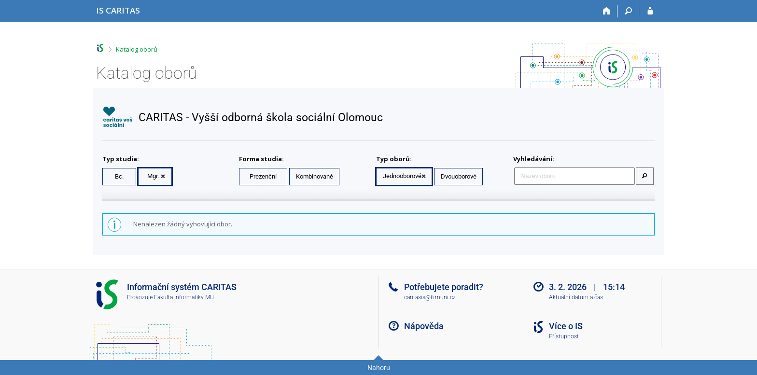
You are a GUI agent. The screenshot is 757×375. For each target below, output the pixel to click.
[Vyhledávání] (628, 11)
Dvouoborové (459, 176)
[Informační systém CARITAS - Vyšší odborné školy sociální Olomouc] (118, 10)
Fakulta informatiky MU (184, 297)
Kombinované (314, 176)
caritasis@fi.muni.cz (430, 297)
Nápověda (424, 326)
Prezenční (263, 176)
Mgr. (153, 176)
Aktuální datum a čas (576, 297)
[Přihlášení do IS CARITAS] (650, 11)
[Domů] (606, 11)
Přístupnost (564, 336)
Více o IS (566, 326)
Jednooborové (402, 176)
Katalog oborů (136, 49)
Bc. (119, 176)
